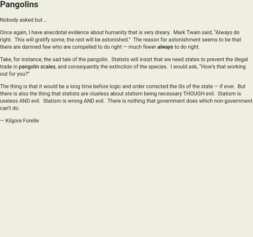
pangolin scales (37, 67)
